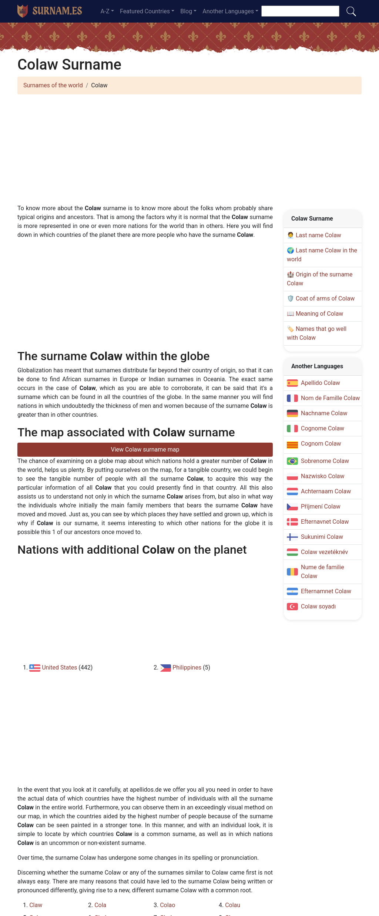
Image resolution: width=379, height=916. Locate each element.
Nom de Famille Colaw (330, 398)
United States (59, 667)
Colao (167, 905)
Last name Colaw (318, 235)
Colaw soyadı (318, 606)
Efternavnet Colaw (325, 521)
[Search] (300, 11)
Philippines (186, 667)
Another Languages (228, 11)
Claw (35, 905)
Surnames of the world (53, 85)
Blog (186, 11)
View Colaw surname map (145, 449)
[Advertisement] (189, 152)
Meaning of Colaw (319, 313)
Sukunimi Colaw (322, 536)
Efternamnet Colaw (326, 591)
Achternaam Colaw (326, 491)
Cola (100, 905)
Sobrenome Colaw (325, 460)
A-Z (104, 11)
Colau (232, 905)
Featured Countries (145, 11)
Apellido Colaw (320, 382)
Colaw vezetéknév (324, 552)
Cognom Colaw (321, 443)
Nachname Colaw (324, 413)
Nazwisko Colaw (323, 476)
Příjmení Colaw (321, 506)
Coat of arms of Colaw (325, 298)
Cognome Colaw (322, 428)
